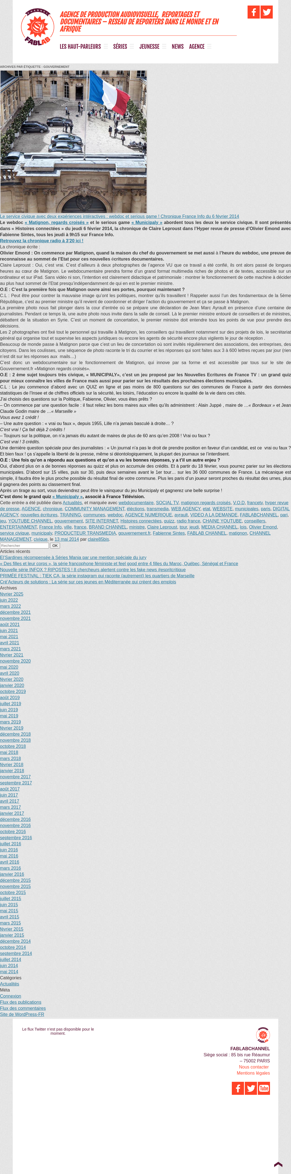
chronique (52, 508)
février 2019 (12, 728)
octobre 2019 (13, 691)
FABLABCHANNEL (259, 515)
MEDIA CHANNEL (219, 527)
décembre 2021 (15, 612)
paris (266, 508)
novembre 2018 (15, 740)
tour (183, 527)
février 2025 (12, 594)
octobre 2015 (13, 892)
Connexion (10, 996)
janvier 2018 (12, 770)
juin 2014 (9, 965)
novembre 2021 (15, 618)
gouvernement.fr (134, 533)
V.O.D (239, 502)
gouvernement (68, 521)
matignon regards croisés (206, 502)
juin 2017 (9, 795)
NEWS (178, 47)
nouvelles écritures (38, 515)
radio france (188, 521)
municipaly (42, 533)
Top (278, 1164)
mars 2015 (10, 923)
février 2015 (12, 929)
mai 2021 (9, 636)
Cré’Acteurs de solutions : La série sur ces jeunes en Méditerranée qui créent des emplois (88, 582)
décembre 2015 (15, 880)
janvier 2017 (12, 813)
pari (284, 515)
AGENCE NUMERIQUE (148, 515)
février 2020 (12, 679)
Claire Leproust (162, 527)
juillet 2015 (10, 898)
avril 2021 (9, 642)
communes (94, 515)
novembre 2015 (15, 886)
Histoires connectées (141, 521)
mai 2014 (9, 971)
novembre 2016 (15, 825)
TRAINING (70, 515)
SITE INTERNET (101, 521)
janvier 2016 (12, 874)
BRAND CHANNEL (108, 527)
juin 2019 (9, 709)
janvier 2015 (12, 935)
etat (206, 508)
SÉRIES (120, 47)
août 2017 (10, 789)
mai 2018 (9, 752)
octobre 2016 (13, 831)
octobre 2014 (13, 947)
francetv (255, 502)
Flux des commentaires (23, 1008)
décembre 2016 (15, 819)
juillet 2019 (10, 703)
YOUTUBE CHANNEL (30, 521)
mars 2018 (10, 758)
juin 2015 (9, 904)
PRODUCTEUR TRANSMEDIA (85, 533)
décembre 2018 (15, 734)
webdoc (115, 515)
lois (243, 527)
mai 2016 (9, 856)
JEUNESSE (149, 47)
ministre (137, 527)
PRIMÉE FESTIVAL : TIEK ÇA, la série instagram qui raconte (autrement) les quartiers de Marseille (97, 575)
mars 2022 (10, 606)
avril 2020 (9, 673)
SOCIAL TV (167, 502)
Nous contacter (254, 1067)
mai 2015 (9, 910)
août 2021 (10, 624)
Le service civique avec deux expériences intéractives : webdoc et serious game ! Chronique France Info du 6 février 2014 (119, 216)
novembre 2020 (15, 661)
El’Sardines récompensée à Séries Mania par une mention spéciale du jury (73, 557)
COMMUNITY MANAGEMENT (94, 508)
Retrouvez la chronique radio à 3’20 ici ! (41, 240)
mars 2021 (10, 649)
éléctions (135, 508)
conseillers (254, 521)
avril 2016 (9, 862)
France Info (50, 527)
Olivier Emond (263, 527)
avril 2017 (9, 801)
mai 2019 (9, 716)
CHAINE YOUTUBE (222, 521)
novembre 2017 (15, 776)
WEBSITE (223, 508)
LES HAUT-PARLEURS (80, 47)
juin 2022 (9, 600)
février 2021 (12, 655)
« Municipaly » (146, 222)
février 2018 (12, 764)
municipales (246, 508)
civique (41, 539)
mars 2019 (10, 722)
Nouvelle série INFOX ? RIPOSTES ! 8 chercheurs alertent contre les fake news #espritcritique (93, 569)
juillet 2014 (10, 959)
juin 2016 (9, 850)
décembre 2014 (15, 941)
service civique (14, 533)
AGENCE (196, 47)
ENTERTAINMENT (18, 527)
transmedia (158, 508)
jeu (3, 521)
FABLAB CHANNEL (206, 533)
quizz (169, 521)
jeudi (194, 527)
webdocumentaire (136, 502)
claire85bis (98, 539)
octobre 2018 (13, 746)
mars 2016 (10, 868)
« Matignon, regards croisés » (57, 222)
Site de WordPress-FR (22, 1014)
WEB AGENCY (186, 508)
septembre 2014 (16, 953)
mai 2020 (9, 667)
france (80, 527)
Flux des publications (20, 1002)
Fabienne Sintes (169, 533)
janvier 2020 (12, 685)
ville (68, 527)
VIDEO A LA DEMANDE (214, 515)
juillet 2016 (10, 843)
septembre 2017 (16, 783)
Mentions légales (253, 1073)
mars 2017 (10, 807)
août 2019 (10, 697)
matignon (238, 533)
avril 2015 (9, 917)
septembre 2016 (16, 837)
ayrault (181, 515)
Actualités (72, 502)
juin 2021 (9, 630)
